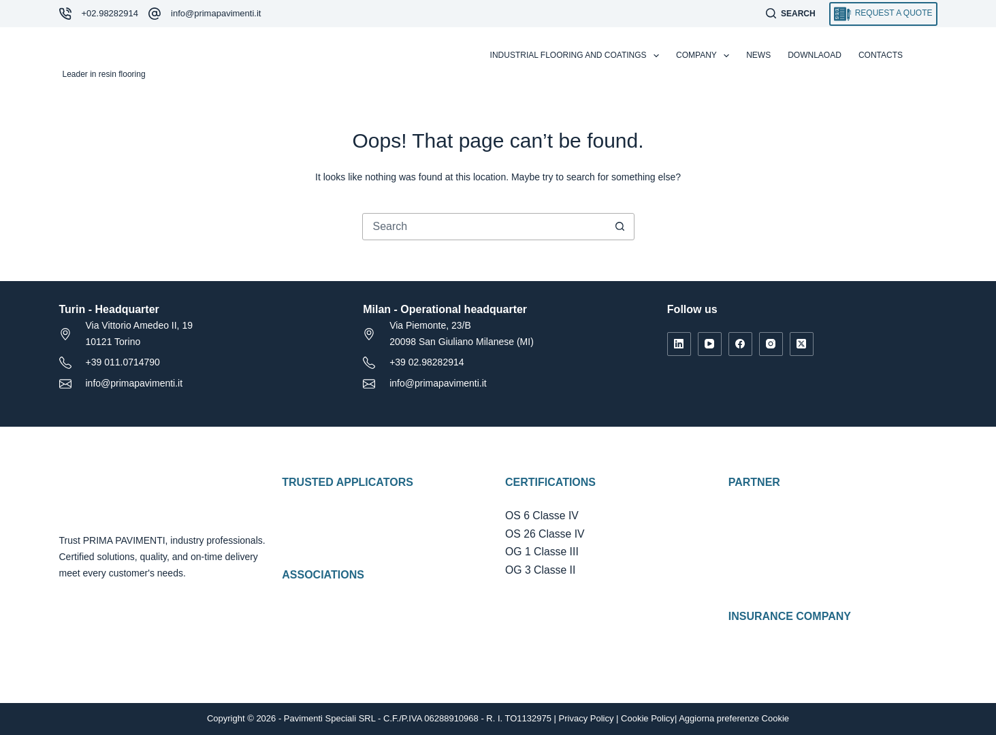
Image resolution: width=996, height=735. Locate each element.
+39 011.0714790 (123, 362)
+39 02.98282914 (426, 362)
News (758, 55)
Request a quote (883, 13)
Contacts (880, 55)
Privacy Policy (586, 718)
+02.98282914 (110, 13)
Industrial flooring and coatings (577, 56)
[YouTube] (710, 344)
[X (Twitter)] (802, 344)
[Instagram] (771, 344)
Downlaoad (814, 55)
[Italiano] (931, 56)
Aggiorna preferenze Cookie (734, 718)
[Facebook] (740, 344)
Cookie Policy (648, 718)
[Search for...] (485, 226)
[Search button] (620, 226)
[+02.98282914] (65, 13)
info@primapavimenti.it (216, 13)
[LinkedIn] (679, 344)
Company (705, 56)
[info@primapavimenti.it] (154, 13)
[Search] (791, 13)
